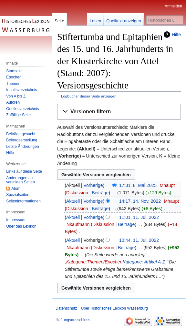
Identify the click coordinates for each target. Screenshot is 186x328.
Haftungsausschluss (73, 320)
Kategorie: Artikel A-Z (143, 261)
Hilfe (176, 34)
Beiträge (100, 192)
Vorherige (93, 185)
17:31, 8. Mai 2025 (138, 185)
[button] (119, 112)
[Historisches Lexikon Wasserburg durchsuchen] (164, 20)
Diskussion (77, 192)
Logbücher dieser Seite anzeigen (89, 96)
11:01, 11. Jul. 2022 (139, 217)
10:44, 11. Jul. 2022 (139, 240)
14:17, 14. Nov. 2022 (140, 201)
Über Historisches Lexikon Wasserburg (114, 308)
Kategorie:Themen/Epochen (94, 261)
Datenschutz (66, 308)
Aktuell (73, 201)
